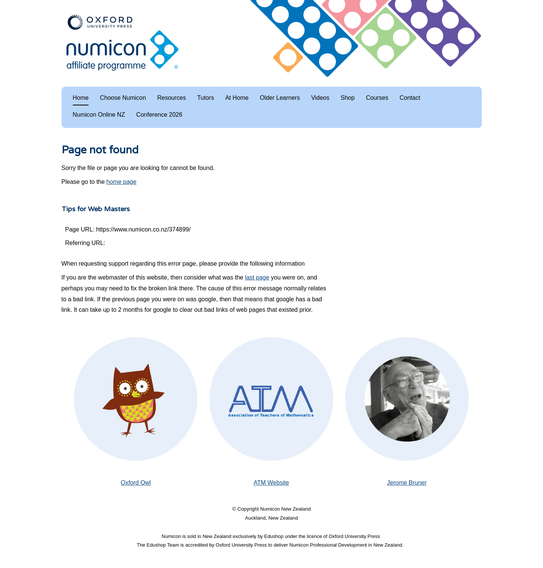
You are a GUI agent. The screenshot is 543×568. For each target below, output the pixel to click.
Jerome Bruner (407, 482)
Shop (348, 98)
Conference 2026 (159, 114)
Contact (410, 98)
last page (257, 277)
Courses (377, 98)
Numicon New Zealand (285, 509)
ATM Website (271, 482)
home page (122, 182)
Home (81, 98)
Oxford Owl (136, 482)
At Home (236, 98)
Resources (171, 98)
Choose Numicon (123, 98)
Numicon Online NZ (99, 114)
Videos (320, 98)
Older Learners (280, 98)
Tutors (205, 98)
